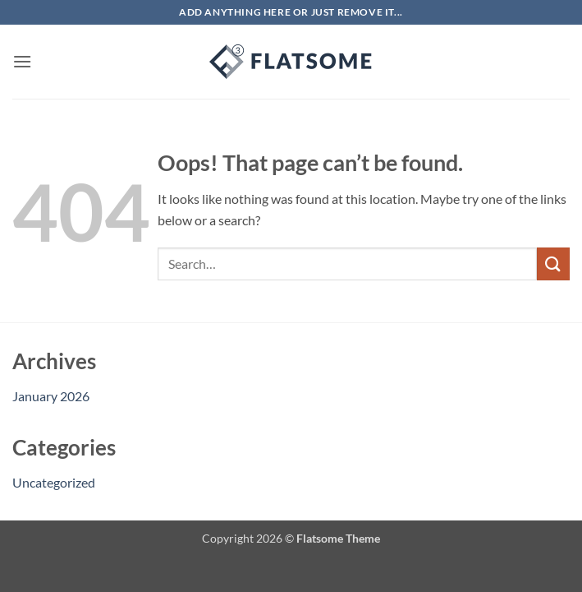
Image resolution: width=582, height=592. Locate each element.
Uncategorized (53, 482)
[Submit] (553, 263)
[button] (22, 61)
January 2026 (50, 396)
